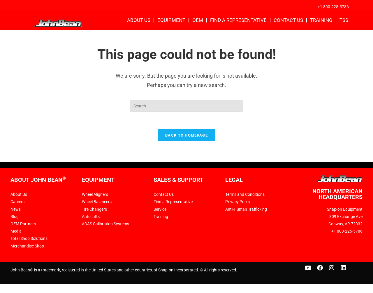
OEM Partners (23, 224)
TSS (343, 20)
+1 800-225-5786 (333, 6)
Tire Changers (94, 209)
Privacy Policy (237, 202)
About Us (138, 20)
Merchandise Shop (27, 246)
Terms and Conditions (245, 194)
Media (16, 231)
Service (160, 209)
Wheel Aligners (95, 194)
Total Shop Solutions (28, 238)
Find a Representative (238, 20)
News (15, 209)
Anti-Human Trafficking (246, 209)
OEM (197, 20)
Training (321, 20)
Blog (14, 216)
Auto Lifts (91, 216)
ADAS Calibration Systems (105, 224)
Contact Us (288, 20)
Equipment (171, 20)
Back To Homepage (186, 135)
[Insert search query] (186, 106)
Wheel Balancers (97, 202)
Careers (17, 202)
